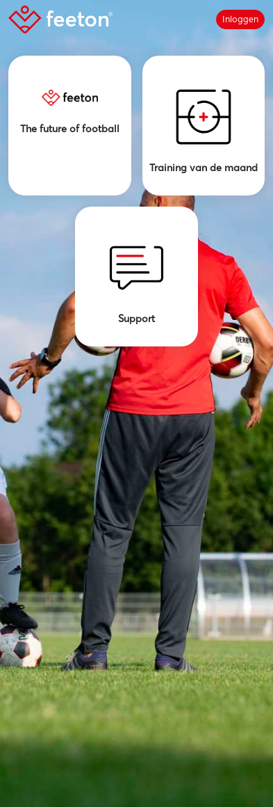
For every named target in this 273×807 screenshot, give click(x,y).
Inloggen (240, 19)
